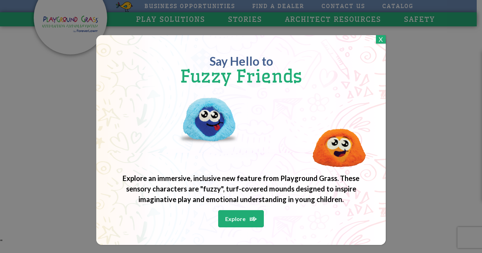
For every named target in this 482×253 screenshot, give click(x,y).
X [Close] (381, 39)
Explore (235, 218)
